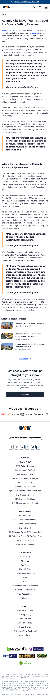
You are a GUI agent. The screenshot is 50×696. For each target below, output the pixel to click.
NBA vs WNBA (25, 462)
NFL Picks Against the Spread (25, 503)
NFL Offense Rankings (25, 495)
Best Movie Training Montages (25, 478)
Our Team (25, 565)
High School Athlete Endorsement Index (25, 491)
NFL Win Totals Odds (25, 540)
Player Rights (25, 627)
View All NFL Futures (25, 544)
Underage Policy (25, 623)
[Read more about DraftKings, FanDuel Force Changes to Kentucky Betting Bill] (31, 325)
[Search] (40, 7)
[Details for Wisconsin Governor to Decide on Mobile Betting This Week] (7, 336)
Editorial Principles (25, 610)
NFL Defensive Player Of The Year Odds (25, 536)
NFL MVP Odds (25, 528)
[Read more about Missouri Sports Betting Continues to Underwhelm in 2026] (31, 346)
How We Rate (25, 569)
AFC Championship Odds (25, 524)
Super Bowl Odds (25, 515)
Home (4, 14)
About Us (25, 561)
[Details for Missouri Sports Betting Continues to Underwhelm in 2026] (7, 347)
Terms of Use (25, 618)
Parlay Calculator (25, 482)
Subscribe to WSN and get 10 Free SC (26, 2)
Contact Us (25, 557)
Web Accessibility (25, 594)
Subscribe (25, 394)
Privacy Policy (25, 614)
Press (25, 581)
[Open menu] (46, 7)
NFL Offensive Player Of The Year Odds (25, 532)
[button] (46, 7)
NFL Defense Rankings (25, 499)
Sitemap (25, 598)
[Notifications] (33, 7)
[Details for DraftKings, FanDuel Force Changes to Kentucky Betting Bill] (7, 326)
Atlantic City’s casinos (11, 30)
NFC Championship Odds (25, 519)
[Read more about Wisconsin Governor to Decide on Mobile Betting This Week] (31, 335)
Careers (25, 577)
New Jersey (34, 33)
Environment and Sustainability (25, 585)
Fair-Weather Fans (25, 474)
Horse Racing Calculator (25, 486)
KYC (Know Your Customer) (25, 631)
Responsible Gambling (25, 573)
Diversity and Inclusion (25, 590)
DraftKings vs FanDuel (25, 470)
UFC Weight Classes (25, 466)
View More (25, 358)
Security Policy (25, 635)
